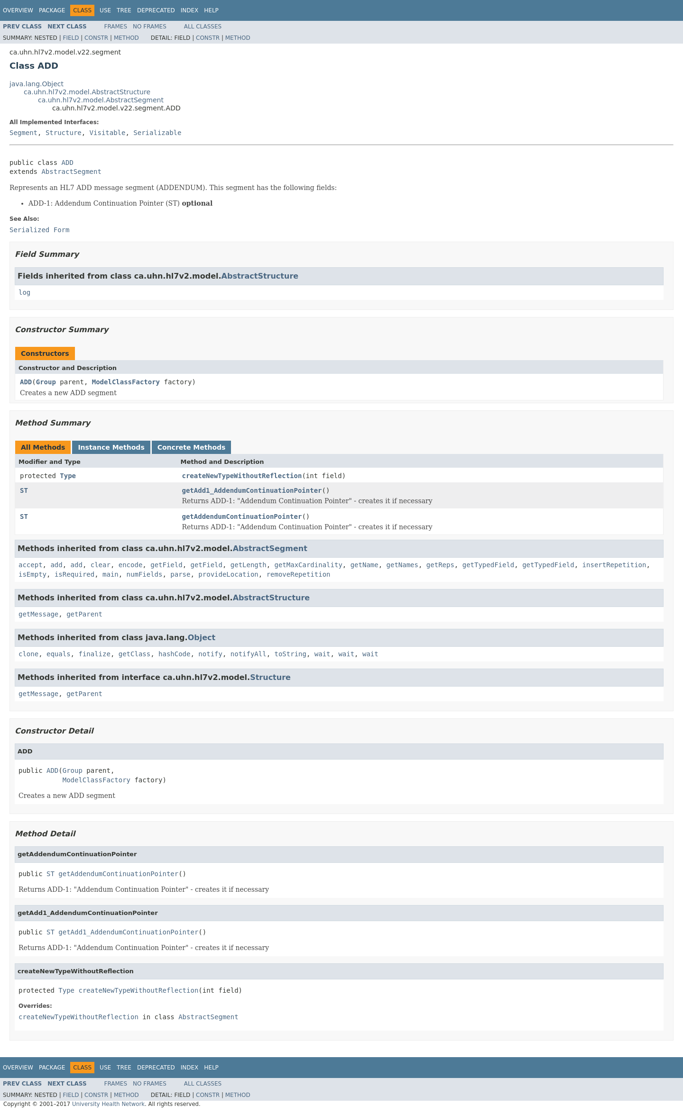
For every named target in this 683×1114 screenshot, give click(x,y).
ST (24, 490)
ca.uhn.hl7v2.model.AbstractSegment (101, 100)
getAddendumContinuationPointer (242, 516)
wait (322, 654)
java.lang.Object (36, 84)
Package (52, 10)
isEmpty (32, 574)
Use (105, 10)
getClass (134, 654)
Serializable (157, 132)
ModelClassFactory (126, 382)
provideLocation (228, 574)
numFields (145, 574)
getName (364, 565)
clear (101, 565)
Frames (116, 26)
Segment (23, 132)
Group (46, 382)
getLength (249, 565)
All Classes (203, 26)
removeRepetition (299, 574)
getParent (84, 614)
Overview (18, 10)
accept (30, 565)
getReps (440, 565)
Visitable (108, 132)
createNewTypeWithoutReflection (242, 476)
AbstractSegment (71, 171)
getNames (402, 565)
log (24, 292)
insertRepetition (614, 565)
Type (68, 476)
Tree (124, 10)
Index (190, 10)
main (110, 574)
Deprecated (156, 10)
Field (71, 38)
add (56, 565)
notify (210, 654)
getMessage (38, 614)
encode (131, 565)
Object (202, 637)
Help (211, 10)
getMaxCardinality (308, 565)
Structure (64, 132)
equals (58, 654)
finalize (94, 654)
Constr (96, 38)
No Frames (149, 26)
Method (126, 38)
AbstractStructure (260, 276)
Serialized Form (39, 230)
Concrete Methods (191, 447)
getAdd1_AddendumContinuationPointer (252, 490)
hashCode (174, 654)
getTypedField (488, 565)
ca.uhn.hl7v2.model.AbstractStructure (87, 92)
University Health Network (108, 1104)
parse (180, 574)
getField (166, 565)
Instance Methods (111, 447)
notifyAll (249, 654)
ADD (68, 162)
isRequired (74, 574)
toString (290, 654)
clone (28, 654)
